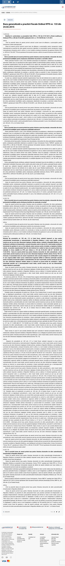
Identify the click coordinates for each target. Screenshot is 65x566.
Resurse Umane (43, 541)
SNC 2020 (53, 538)
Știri (29, 538)
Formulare (53, 540)
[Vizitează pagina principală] (7, 528)
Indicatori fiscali (54, 537)
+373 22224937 (22, 527)
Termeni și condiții (21, 540)
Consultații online (21, 538)
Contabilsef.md (31, 537)
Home (3, 12)
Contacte (19, 537)
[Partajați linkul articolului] (59, 511)
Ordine (8, 12)
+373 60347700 (22, 528)
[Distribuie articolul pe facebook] (54, 511)
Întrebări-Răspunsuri (44, 540)
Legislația (53, 544)
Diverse (41, 546)
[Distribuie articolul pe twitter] (56, 511)
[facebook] (54, 511)
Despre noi (19, 541)
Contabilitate (42, 537)
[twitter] (56, 511)
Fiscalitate (42, 538)
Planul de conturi (55, 543)
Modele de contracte (55, 541)
